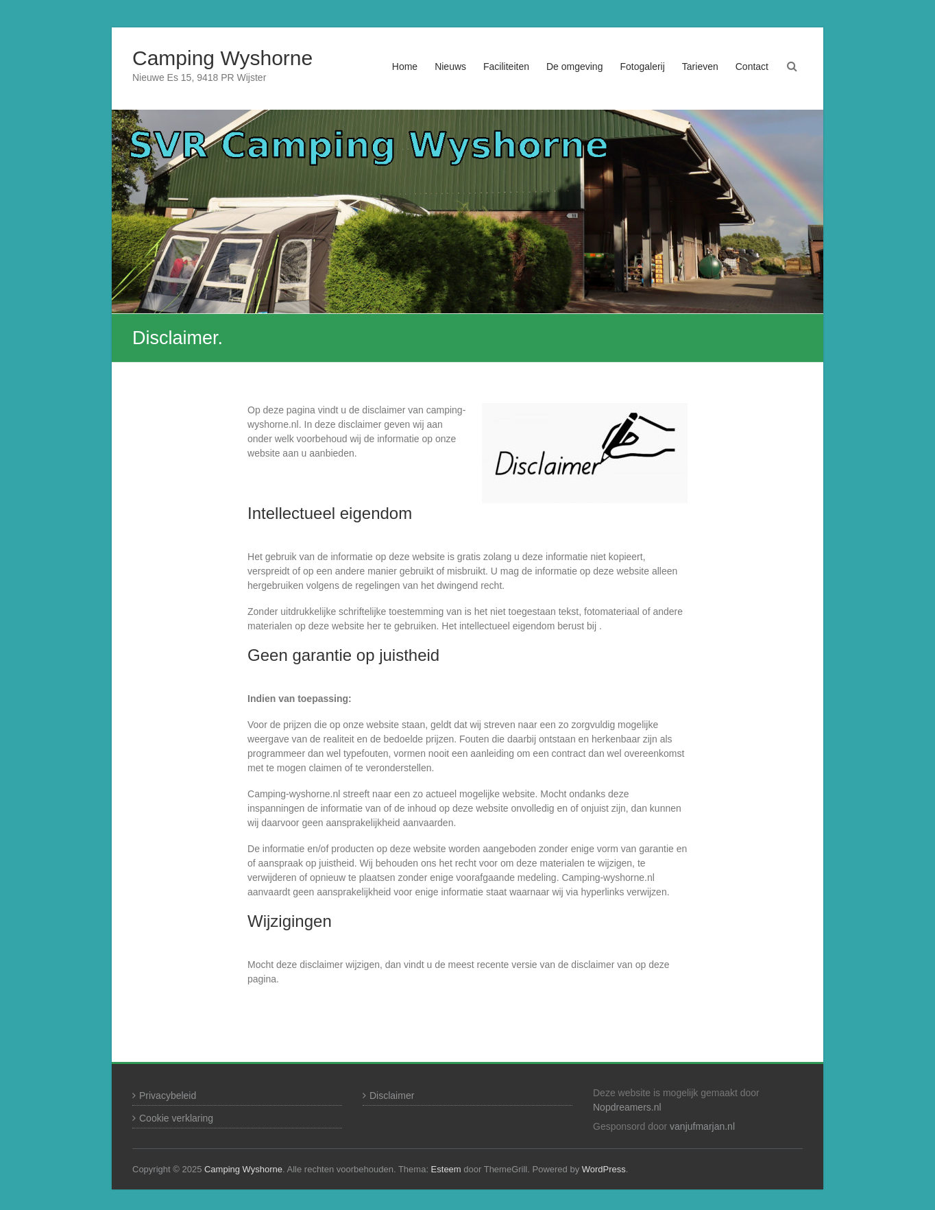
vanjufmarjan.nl (702, 1126)
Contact (752, 66)
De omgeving (574, 66)
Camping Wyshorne (222, 58)
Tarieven (700, 66)
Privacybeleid (167, 1095)
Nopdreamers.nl (627, 1107)
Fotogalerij (642, 66)
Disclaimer (391, 1095)
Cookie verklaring (176, 1118)
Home (404, 66)
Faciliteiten (506, 66)
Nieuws (450, 66)
